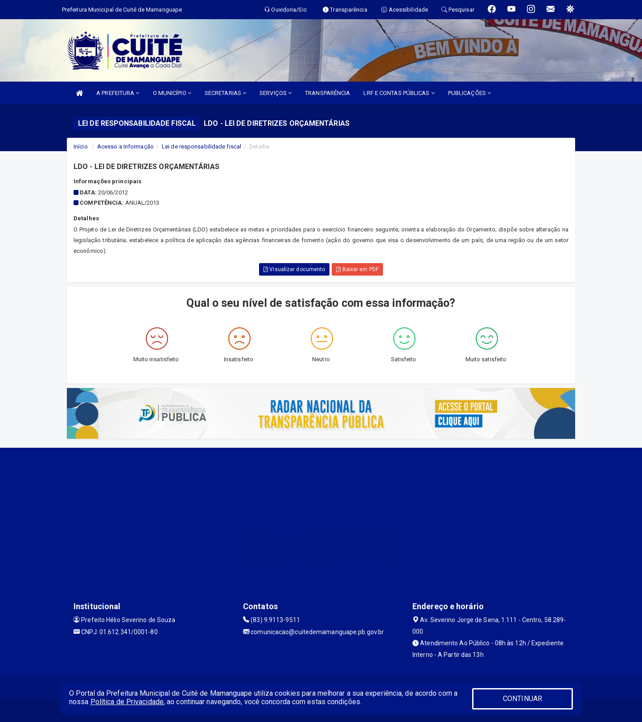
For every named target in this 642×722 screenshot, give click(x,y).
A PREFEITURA (117, 93)
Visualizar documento (294, 269)
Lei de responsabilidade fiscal (201, 146)
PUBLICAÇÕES (469, 93)
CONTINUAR (522, 698)
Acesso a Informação (125, 146)
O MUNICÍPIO (172, 93)
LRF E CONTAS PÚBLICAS (398, 93)
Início (81, 146)
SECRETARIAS (225, 93)
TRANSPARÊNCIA (327, 93)
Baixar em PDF (357, 269)
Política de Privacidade (127, 701)
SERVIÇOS (275, 93)
